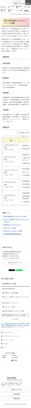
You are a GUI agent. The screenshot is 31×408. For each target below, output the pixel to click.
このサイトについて (8, 332)
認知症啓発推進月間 (9, 288)
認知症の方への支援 (10, 283)
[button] (16, 2)
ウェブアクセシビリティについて (11, 336)
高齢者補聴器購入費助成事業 (12, 234)
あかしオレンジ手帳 (10, 228)
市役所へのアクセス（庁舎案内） (17, 323)
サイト (5, 347)
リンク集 (5, 343)
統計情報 (15, 360)
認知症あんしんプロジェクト (12, 224)
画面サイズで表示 (25, 132)
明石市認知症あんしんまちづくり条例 (15, 216)
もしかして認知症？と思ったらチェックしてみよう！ (16, 297)
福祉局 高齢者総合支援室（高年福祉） (13, 325)
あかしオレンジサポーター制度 (13, 231)
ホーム (2, 323)
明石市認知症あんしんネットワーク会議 (14, 315)
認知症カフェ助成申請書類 (11, 292)
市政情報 (7, 323)
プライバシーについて (8, 340)
